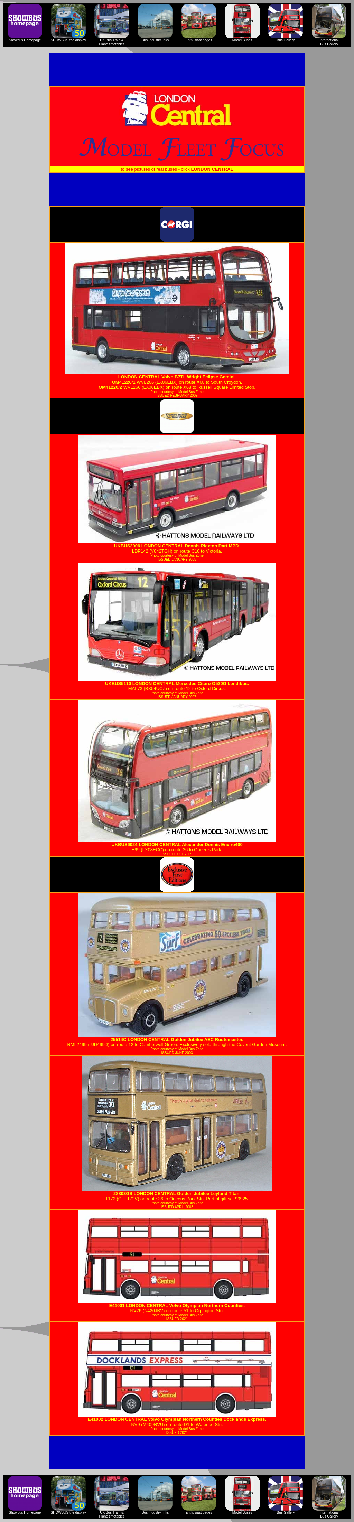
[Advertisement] (177, 69)
